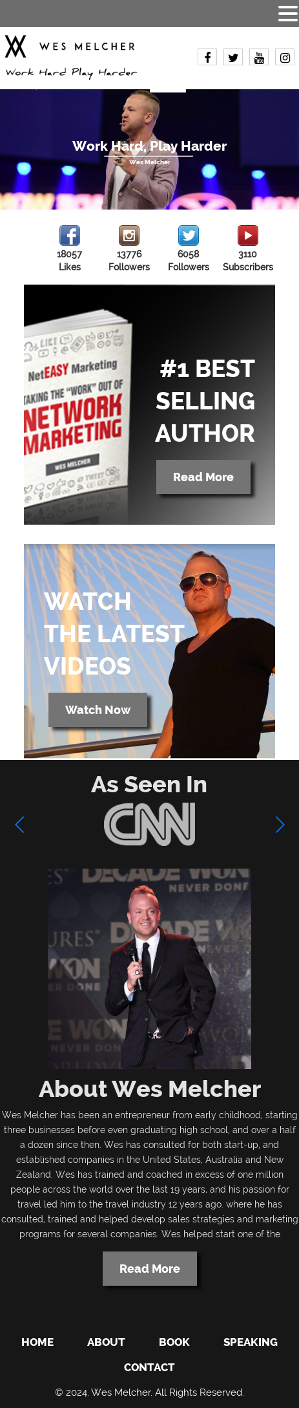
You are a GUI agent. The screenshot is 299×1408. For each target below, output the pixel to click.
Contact (149, 1367)
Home (37, 1342)
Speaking (250, 1342)
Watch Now (97, 710)
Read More (203, 477)
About (106, 1342)
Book (174, 1342)
